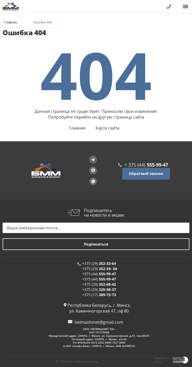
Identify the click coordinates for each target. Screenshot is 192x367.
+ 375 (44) (146, 165)
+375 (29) (99, 263)
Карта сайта (107, 128)
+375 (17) (99, 294)
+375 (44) (99, 273)
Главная (10, 22)
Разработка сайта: (161, 360)
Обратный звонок (146, 173)
